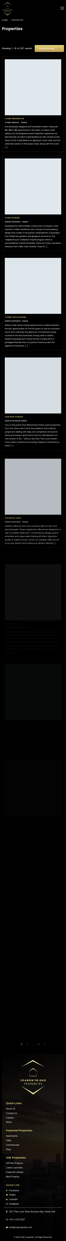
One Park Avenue (14, 429)
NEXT (44, 1044)
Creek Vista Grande (15, 326)
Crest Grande (12, 223)
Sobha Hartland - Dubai (16, 227)
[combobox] (49, 48)
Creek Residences (14, 118)
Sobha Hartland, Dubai (16, 433)
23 (39, 1044)
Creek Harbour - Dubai (16, 123)
